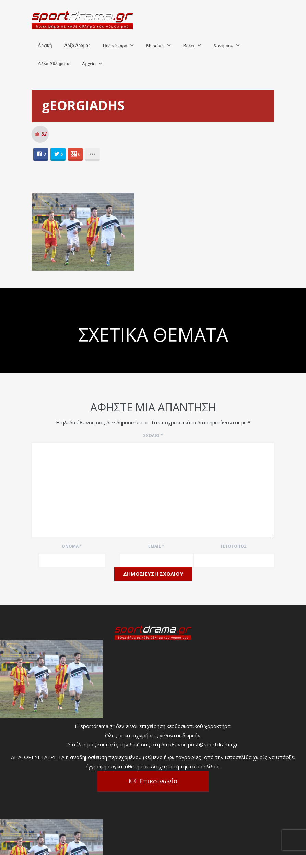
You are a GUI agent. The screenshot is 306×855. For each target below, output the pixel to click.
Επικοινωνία (158, 781)
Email (156, 546)
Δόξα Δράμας (77, 45)
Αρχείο (88, 63)
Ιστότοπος (234, 546)
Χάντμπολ (223, 45)
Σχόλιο (153, 435)
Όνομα (72, 546)
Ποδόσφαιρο (115, 45)
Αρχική (45, 45)
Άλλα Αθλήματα (53, 63)
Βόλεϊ (188, 45)
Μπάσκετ (155, 45)
